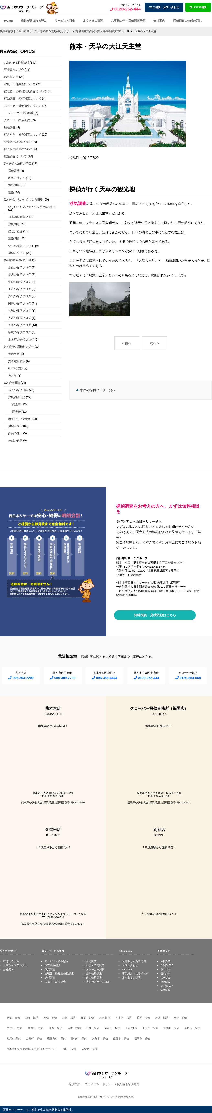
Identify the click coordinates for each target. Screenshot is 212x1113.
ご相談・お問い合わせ (164, 7)
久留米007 (167, 965)
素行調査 (91, 961)
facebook (127, 969)
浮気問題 (14, 185)
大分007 (165, 977)
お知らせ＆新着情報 (134, 961)
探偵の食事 (15, 440)
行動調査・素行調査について (22, 98)
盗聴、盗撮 (15, 231)
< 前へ (126, 343)
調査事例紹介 (53, 965)
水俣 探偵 (50, 1017)
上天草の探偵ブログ (21, 339)
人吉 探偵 (104, 1017)
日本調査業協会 (18, 216)
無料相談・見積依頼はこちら (155, 615)
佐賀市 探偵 (121, 1038)
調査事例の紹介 (14, 69)
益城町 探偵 (36, 1028)
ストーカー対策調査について (22, 105)
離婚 (11, 192)
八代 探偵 (68, 1017)
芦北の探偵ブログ (19, 296)
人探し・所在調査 (55, 981)
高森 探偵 (55, 1028)
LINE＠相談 (198, 7)
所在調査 (9, 127)
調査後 (16, 411)
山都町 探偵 (34, 1038)
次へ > (154, 343)
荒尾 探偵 (143, 1017)
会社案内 (159, 20)
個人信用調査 (94, 977)
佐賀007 (165, 989)
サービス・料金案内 (56, 961)
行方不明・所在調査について (22, 134)
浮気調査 (50, 969)
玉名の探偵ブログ (19, 289)
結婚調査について (15, 156)
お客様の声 (11, 76)
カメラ (12, 375)
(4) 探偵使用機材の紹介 (19, 346)
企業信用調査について (18, 141)
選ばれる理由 (11, 961)
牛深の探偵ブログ (19, 281)
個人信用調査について (18, 149)
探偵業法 (14, 170)
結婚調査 (50, 977)
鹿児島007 (167, 985)
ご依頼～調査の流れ (15, 965)
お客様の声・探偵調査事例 (128, 20)
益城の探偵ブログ (19, 310)
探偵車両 (14, 354)
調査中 (16, 404)
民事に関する (16, 178)
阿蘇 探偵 (13, 1017)
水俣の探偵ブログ (19, 267)
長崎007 (165, 973)
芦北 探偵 (161, 1017)
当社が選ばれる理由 (34, 20)
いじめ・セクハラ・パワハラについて (32, 206)
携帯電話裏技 (16, 361)
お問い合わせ (130, 965)
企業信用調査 (94, 973)
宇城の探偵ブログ (19, 332)
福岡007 (165, 961)
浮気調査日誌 (16, 397)
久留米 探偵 (89, 1048)
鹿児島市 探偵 (56, 1038)
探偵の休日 (15, 433)
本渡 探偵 (180, 1017)
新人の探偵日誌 (18, 390)
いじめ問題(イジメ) (20, 245)
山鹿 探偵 (31, 1017)
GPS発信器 (15, 368)
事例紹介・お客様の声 (135, 973)
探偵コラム (15, 426)
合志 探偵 (74, 1028)
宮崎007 (165, 981)
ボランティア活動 (19, 418)
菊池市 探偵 (112, 1028)
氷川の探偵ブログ (19, 274)
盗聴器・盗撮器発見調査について (25, 91)
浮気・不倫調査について (19, 84)
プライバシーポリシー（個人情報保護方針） (113, 1084)
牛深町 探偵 (15, 1028)
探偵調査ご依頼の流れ (187, 20)
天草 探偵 (87, 1017)
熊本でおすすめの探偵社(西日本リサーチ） (32, 1048)
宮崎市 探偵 (79, 1038)
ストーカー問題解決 (21, 113)
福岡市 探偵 (142, 1038)
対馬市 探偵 (14, 1038)
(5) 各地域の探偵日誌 (17, 260)
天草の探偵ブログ (19, 325)
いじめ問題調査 (95, 965)
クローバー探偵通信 (17, 120)
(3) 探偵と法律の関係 (17, 163)
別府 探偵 (69, 1048)
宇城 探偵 (92, 1028)
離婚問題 (14, 238)
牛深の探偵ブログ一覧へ (98, 390)
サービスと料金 (65, 20)
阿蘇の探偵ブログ (19, 303)
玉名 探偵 (131, 1028)
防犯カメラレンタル (98, 981)
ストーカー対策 (95, 969)
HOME (8, 20)
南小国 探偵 (123, 1017)
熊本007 (165, 969)
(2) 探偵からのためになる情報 (23, 199)
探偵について (16, 253)
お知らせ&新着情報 (16, 62)
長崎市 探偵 (192, 1028)
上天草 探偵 (150, 1028)
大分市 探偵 (100, 1038)
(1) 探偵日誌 (12, 382)
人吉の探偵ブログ (19, 318)
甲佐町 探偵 (171, 1028)
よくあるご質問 (93, 20)
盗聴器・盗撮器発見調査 (59, 973)
